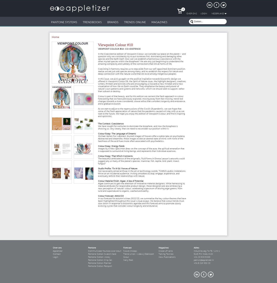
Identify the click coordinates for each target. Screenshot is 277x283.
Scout (126, 257)
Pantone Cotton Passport (100, 266)
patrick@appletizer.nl (204, 260)
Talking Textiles (166, 254)
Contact (57, 254)
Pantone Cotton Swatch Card (102, 254)
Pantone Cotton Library (99, 257)
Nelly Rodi (128, 260)
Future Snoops (130, 251)
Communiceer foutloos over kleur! (105, 251)
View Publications (167, 257)
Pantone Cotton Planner (99, 263)
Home (55, 37)
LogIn (204, 14)
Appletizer (58, 251)
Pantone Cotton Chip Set (100, 260)
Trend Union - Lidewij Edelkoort (138, 254)
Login (55, 257)
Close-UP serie (166, 251)
